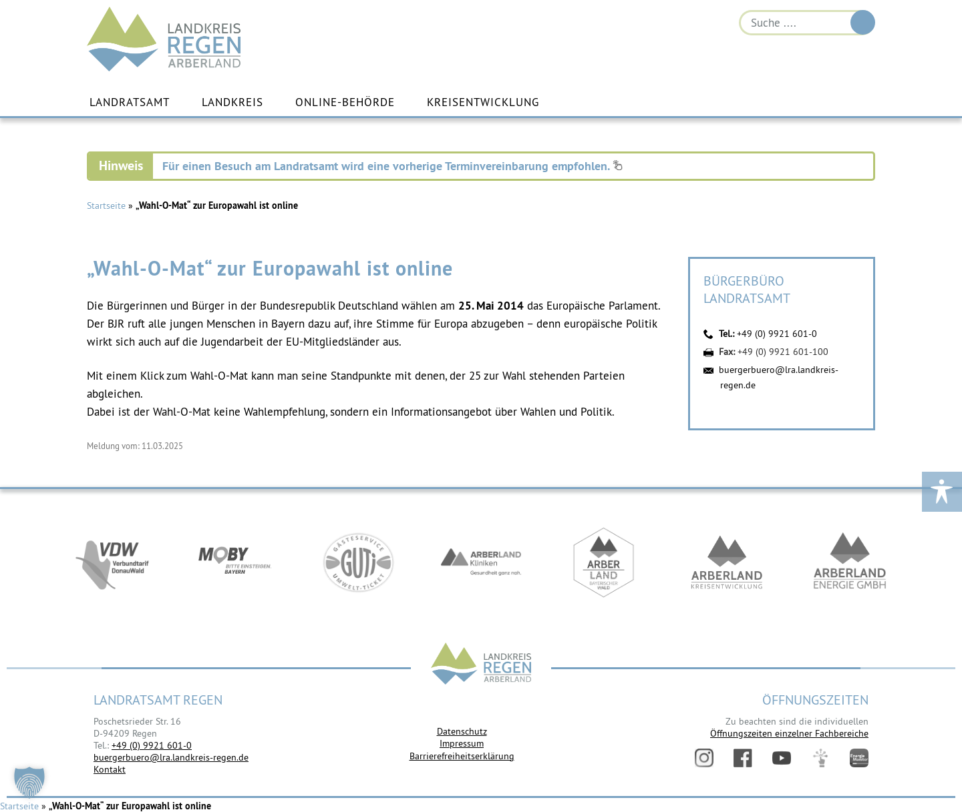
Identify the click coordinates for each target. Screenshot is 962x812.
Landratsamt (130, 102)
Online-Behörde (345, 102)
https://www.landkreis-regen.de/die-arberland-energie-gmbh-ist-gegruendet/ (850, 562)
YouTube (781, 758)
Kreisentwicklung (483, 102)
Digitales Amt (820, 758)
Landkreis (232, 102)
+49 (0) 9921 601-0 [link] (152, 745)
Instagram (704, 758)
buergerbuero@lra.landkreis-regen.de (171, 757)
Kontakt (110, 769)
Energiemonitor (859, 758)
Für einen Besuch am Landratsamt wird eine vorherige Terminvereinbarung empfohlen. (392, 165)
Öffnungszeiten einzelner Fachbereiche (789, 733)
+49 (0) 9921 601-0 (777, 334)
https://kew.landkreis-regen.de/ (727, 562)
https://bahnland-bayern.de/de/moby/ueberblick (235, 562)
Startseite (106, 205)
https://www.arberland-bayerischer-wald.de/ (604, 562)
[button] (29, 782)
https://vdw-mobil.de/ (112, 562)
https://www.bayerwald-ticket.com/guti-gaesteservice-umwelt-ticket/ (358, 562)
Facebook (743, 758)
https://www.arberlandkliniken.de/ (481, 562)
